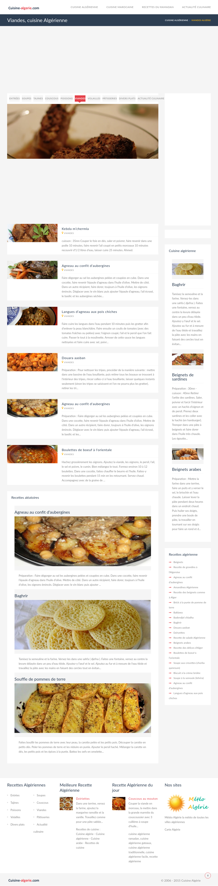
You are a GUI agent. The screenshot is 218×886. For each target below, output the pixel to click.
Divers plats (127, 98)
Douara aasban (73, 358)
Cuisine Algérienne (84, 7)
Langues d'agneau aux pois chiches (89, 312)
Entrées (14, 98)
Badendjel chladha (183, 617)
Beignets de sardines (183, 376)
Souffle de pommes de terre (40, 678)
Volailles (94, 98)
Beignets (178, 562)
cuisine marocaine (120, 7)
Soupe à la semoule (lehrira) (188, 678)
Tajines (38, 98)
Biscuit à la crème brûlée (186, 673)
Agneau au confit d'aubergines (86, 266)
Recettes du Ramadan (158, 7)
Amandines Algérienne (185, 587)
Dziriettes (83, 798)
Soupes (26, 98)
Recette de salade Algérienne (189, 637)
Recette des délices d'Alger (188, 647)
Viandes (80, 98)
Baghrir (21, 595)
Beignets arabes (186, 469)
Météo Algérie (173, 817)
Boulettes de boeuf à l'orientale (87, 450)
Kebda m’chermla (75, 229)
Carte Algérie (172, 829)
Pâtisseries (109, 98)
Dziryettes (179, 632)
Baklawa (178, 612)
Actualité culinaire (196, 7)
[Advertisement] (109, 63)
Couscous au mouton (143, 798)
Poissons (66, 98)
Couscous (52, 98)
